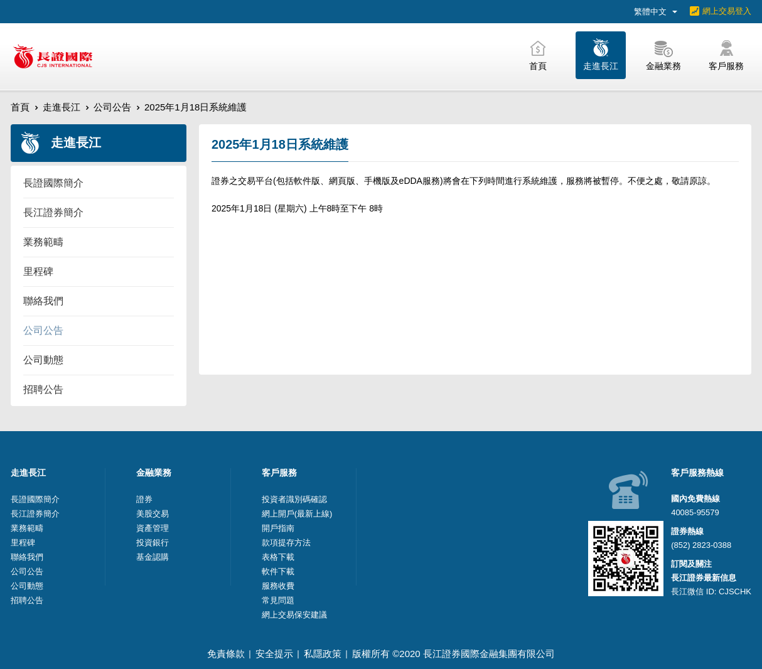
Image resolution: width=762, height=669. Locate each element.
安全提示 (274, 653)
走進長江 (61, 107)
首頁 (20, 107)
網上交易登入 (726, 11)
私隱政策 (322, 653)
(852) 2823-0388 (701, 545)
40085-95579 (695, 512)
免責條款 (226, 653)
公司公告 (112, 107)
